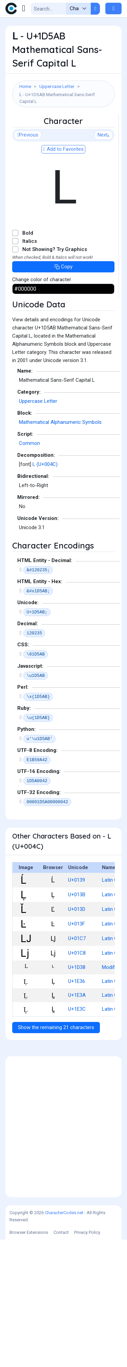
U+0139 (76, 1007)
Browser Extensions (28, 1359)
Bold (27, 360)
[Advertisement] (63, 177)
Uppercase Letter (57, 86)
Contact (61, 1359)
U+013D (76, 1036)
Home (25, 86)
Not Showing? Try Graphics (54, 377)
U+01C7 (77, 1066)
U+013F (76, 1051)
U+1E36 (76, 1108)
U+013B (76, 1022)
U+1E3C (77, 1136)
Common (29, 571)
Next (103, 262)
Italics (29, 368)
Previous (27, 262)
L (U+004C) (45, 592)
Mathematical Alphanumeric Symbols (60, 549)
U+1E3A (77, 1122)
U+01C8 (77, 1080)
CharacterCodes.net (64, 1340)
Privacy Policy (87, 1359)
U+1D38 (76, 1095)
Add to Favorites (63, 276)
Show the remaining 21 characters (56, 1155)
